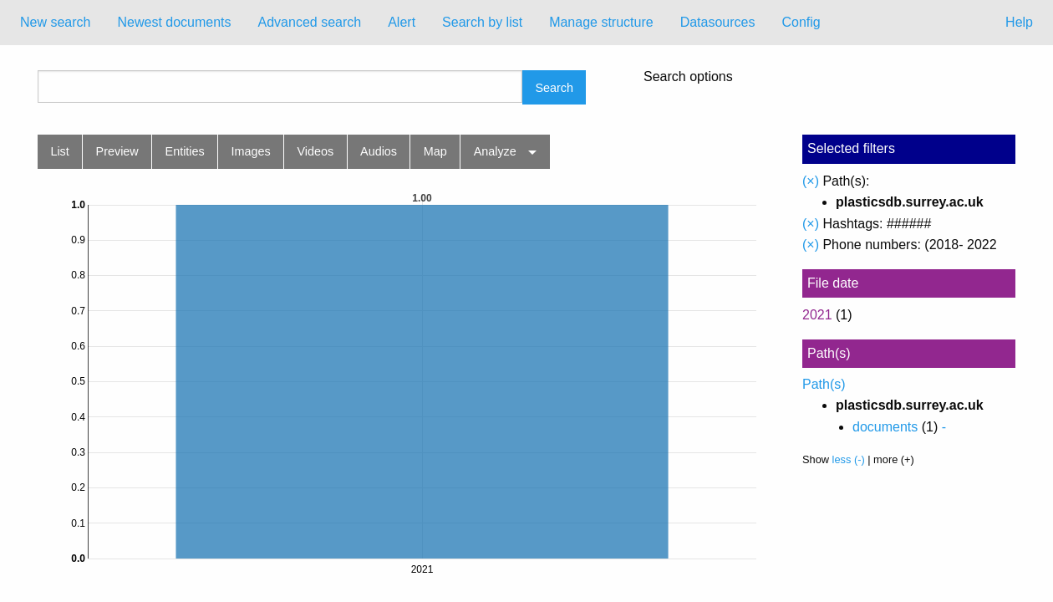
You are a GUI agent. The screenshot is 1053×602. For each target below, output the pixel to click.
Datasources (717, 22)
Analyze (495, 151)
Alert (401, 22)
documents (885, 427)
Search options (688, 77)
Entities (185, 151)
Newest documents (174, 22)
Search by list (482, 22)
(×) (810, 181)
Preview (117, 151)
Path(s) (824, 384)
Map (435, 151)
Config (800, 22)
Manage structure (601, 22)
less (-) (848, 459)
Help (1019, 22)
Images (251, 151)
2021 (817, 315)
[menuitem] (55, 22)
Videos (316, 151)
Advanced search (310, 22)
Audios (378, 151)
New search (55, 22)
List (59, 151)
